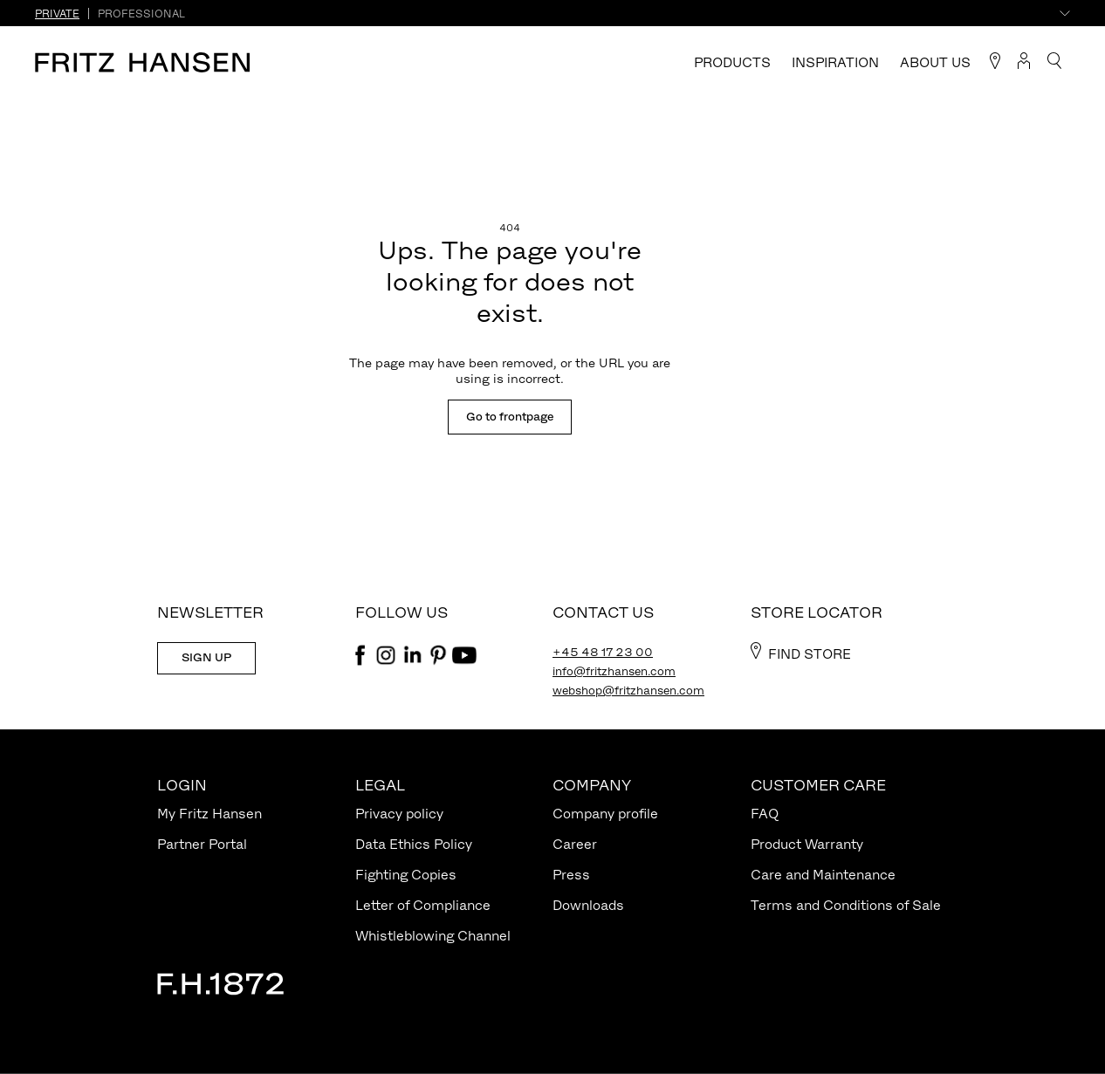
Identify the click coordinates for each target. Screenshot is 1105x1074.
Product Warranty (807, 844)
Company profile (605, 813)
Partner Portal (202, 844)
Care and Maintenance (823, 874)
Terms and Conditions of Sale (846, 905)
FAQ (765, 813)
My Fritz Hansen (209, 813)
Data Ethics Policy (413, 844)
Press (571, 874)
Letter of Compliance (423, 905)
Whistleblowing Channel (433, 935)
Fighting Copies (405, 874)
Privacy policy (399, 813)
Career (574, 844)
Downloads (588, 905)
